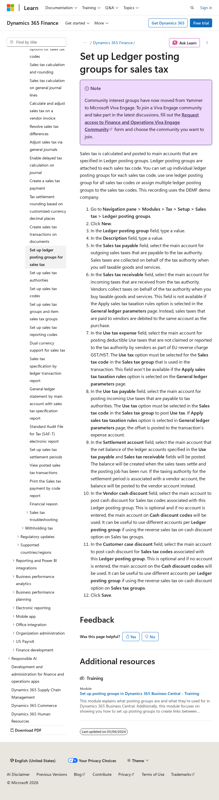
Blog (78, 774)
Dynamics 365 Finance (113, 42)
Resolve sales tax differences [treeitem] (44, 130)
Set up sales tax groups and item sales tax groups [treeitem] (44, 311)
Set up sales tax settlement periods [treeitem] (46, 453)
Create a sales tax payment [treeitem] (45, 184)
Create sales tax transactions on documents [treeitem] (43, 234)
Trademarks (181, 774)
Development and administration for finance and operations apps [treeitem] (37, 674)
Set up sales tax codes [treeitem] (43, 292)
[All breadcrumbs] (85, 42)
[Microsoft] (10, 7)
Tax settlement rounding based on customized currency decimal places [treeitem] (48, 207)
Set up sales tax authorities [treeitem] (43, 276)
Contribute (102, 774)
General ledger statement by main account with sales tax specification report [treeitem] (46, 403)
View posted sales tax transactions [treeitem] (45, 468)
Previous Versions (51, 774)
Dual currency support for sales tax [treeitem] (47, 346)
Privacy (124, 774)
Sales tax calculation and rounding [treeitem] (47, 68)
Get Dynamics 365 (168, 23)
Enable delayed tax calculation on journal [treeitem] (46, 165)
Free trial (201, 23)
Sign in (206, 7)
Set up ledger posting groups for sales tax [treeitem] (46, 257)
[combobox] (36, 42)
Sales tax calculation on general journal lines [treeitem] (47, 88)
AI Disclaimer (18, 774)
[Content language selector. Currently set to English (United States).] (33, 760)
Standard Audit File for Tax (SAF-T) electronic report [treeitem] (46, 434)
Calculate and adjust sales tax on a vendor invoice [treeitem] (47, 110)
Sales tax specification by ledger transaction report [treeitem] (45, 369)
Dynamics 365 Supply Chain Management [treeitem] (36, 693)
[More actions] (207, 42)
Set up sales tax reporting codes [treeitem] (43, 331)
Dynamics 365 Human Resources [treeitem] (30, 717)
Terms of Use (153, 774)
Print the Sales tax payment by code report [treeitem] (45, 488)
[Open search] (192, 8)
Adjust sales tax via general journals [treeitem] (46, 145)
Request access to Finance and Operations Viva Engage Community (142, 122)
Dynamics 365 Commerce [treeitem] (34, 705)
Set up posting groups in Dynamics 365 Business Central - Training (139, 693)
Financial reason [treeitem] (44, 503)
